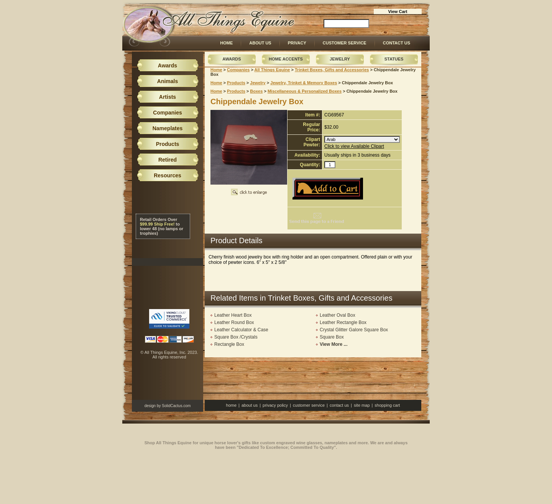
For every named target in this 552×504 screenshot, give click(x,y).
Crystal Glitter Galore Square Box (354, 329)
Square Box (332, 337)
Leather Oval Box (337, 315)
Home (226, 43)
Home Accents (286, 59)
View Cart (397, 11)
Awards (231, 59)
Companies (238, 69)
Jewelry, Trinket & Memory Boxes (303, 82)
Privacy (297, 43)
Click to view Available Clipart (354, 146)
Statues (394, 59)
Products (236, 82)
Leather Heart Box (232, 315)
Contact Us (396, 43)
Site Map (362, 405)
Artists (167, 97)
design (150, 406)
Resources (167, 175)
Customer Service (344, 43)
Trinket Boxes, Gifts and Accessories (332, 69)
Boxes (256, 91)
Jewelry (340, 59)
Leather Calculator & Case (241, 329)
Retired (167, 160)
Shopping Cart (387, 405)
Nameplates (168, 128)
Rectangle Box (229, 344)
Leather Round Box (234, 322)
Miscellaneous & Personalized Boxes (305, 91)
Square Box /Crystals (236, 337)
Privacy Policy (275, 405)
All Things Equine (272, 69)
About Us (260, 43)
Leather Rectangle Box (343, 322)
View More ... (333, 344)
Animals (167, 81)
